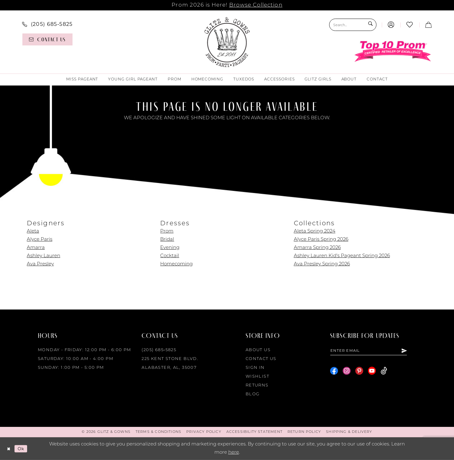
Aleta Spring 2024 (314, 231)
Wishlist (257, 376)
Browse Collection (255, 5)
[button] (391, 24)
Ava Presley (40, 264)
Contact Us (261, 359)
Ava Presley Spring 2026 (322, 264)
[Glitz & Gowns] (227, 42)
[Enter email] (373, 351)
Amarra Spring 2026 (317, 247)
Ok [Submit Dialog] (23, 448)
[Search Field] (352, 25)
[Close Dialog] (9, 448)
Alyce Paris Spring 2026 (321, 239)
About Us (258, 350)
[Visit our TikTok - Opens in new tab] (384, 372)
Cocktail (169, 256)
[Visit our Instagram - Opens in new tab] (347, 372)
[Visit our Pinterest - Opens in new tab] (359, 372)
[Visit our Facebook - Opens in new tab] (334, 372)
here (233, 452)
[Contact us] (47, 39)
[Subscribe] (414, 351)
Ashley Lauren (43, 256)
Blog (253, 394)
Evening (169, 247)
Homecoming (176, 264)
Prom (166, 231)
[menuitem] (47, 24)
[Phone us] (47, 24)
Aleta (33, 231)
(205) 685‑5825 (159, 350)
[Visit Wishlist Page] (409, 24)
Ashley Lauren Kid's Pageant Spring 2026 (342, 256)
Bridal (167, 239)
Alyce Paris (39, 239)
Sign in (255, 368)
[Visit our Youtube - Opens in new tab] (372, 372)
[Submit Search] (370, 25)
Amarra (36, 247)
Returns (257, 385)
